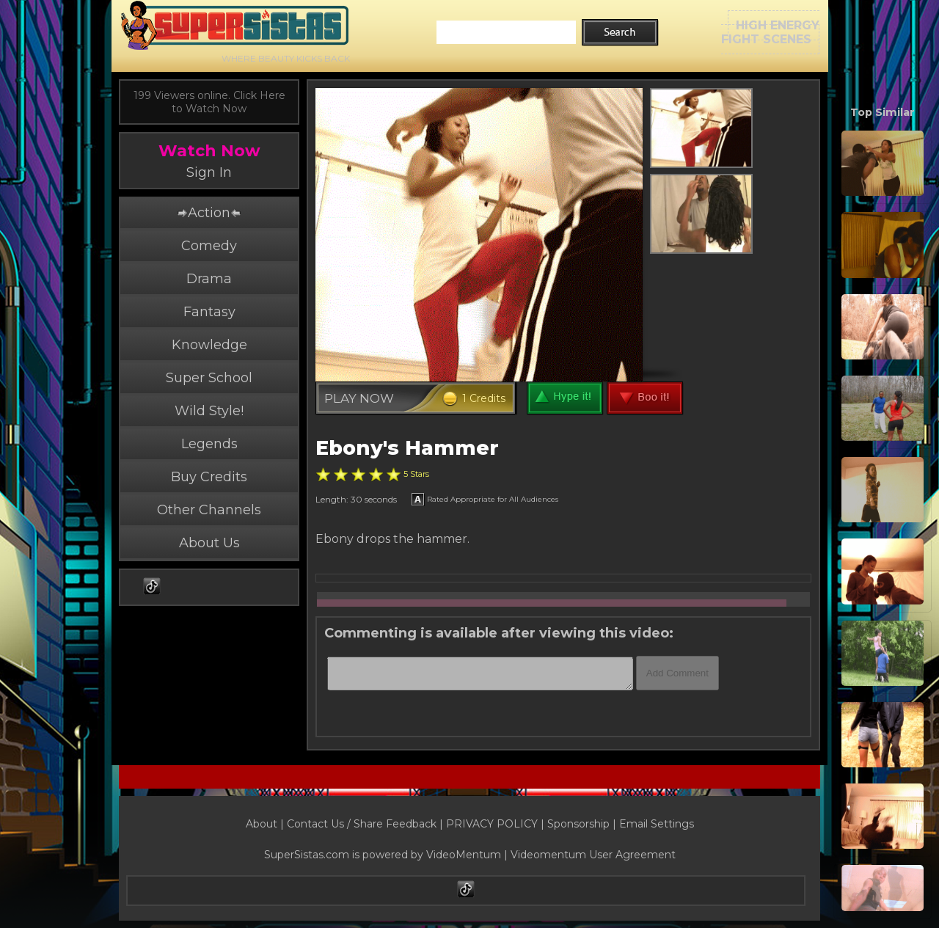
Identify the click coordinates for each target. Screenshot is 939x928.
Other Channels (209, 510)
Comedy (209, 246)
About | (266, 823)
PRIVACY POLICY (492, 823)
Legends (209, 444)
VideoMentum (463, 854)
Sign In (209, 172)
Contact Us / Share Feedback (361, 823)
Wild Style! (209, 411)
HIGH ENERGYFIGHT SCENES (770, 32)
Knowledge (209, 345)
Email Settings (656, 823)
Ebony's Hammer (407, 448)
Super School (209, 378)
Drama (209, 279)
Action (209, 213)
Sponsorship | (583, 823)
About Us (209, 543)
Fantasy (209, 312)
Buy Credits (209, 477)
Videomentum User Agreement (593, 854)
